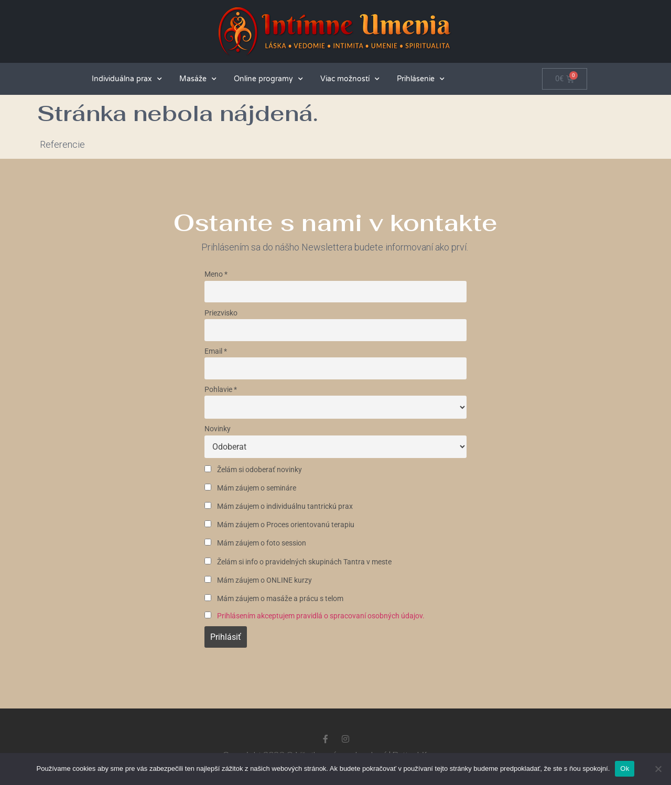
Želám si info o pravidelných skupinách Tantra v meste (298, 562)
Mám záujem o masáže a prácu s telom (273, 598)
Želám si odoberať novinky (253, 469)
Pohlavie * (220, 389)
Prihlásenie (421, 79)
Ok (624, 768)
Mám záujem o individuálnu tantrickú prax (278, 506)
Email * (215, 351)
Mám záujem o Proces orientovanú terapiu (279, 524)
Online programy (268, 79)
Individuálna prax (127, 79)
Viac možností (350, 79)
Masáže (198, 79)
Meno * (216, 274)
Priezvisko (220, 313)
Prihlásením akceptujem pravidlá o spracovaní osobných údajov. (321, 616)
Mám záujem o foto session (255, 543)
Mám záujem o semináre (250, 488)
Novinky (217, 428)
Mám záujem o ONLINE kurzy (258, 580)
